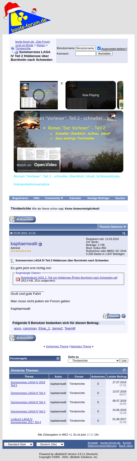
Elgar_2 (44, 328)
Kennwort (62, 53)
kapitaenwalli (24, 243)
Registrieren (20, 198)
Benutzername (66, 48)
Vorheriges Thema (57, 346)
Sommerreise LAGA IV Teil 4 (28, 392)
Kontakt (93, 442)
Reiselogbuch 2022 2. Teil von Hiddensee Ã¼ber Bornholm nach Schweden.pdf (69, 277)
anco (17, 328)
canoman (30, 328)
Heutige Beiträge (98, 198)
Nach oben (126, 445)
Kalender (75, 198)
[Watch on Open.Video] (37, 164)
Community (54, 198)
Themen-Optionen (111, 226)
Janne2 (57, 328)
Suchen (120, 198)
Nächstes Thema (80, 346)
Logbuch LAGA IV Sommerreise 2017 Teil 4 (26, 421)
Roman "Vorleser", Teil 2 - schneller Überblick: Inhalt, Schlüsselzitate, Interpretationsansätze (67, 118)
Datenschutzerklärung (102, 445)
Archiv (127, 442)
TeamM (70, 328)
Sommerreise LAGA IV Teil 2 (28, 411)
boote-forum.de (110, 442)
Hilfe (37, 198)
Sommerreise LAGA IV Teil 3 (28, 402)
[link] (22, 119)
